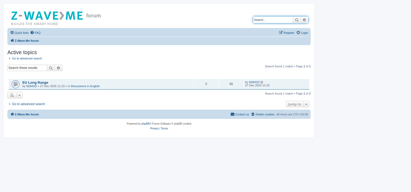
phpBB (145, 123)
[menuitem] (35, 33)
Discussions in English (85, 86)
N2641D (31, 86)
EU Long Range (35, 83)
